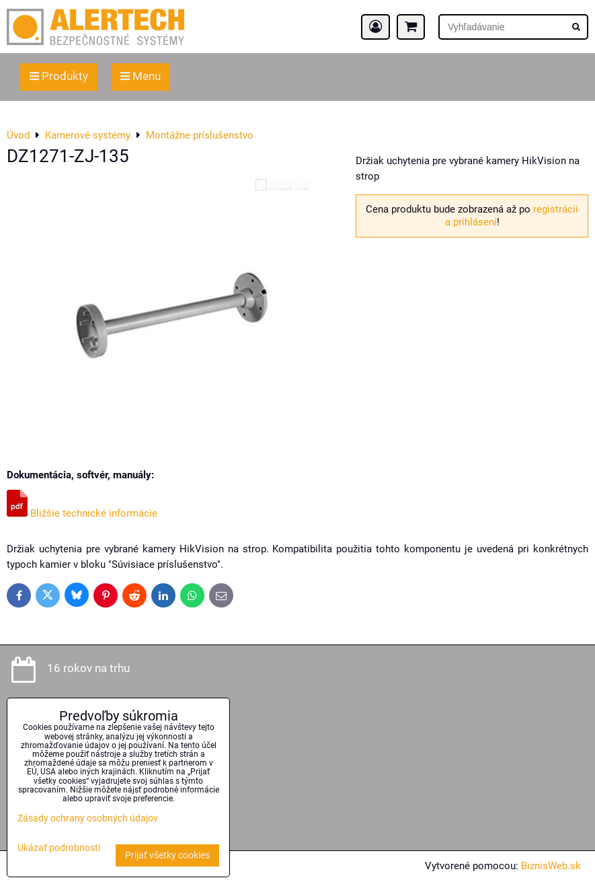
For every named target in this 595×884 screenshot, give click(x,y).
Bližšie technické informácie (82, 513)
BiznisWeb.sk (551, 866)
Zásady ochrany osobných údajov (87, 818)
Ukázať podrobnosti (58, 848)
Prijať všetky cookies (167, 855)
